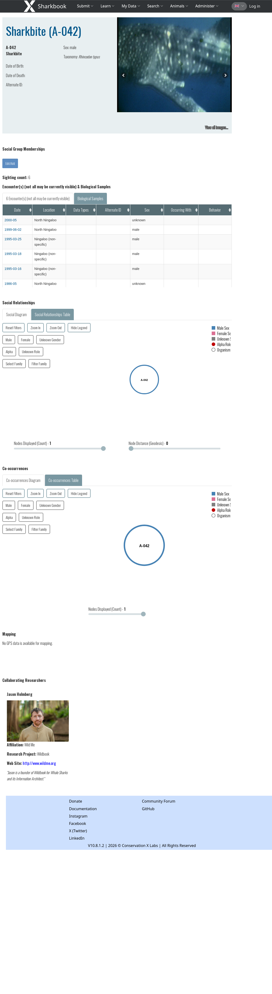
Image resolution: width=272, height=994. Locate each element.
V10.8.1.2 (96, 845)
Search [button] (155, 6)
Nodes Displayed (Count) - (32, 443)
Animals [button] (179, 6)
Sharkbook (52, 6)
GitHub (148, 808)
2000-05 (10, 220)
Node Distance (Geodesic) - (148, 443)
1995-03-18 (13, 254)
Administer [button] (207, 6)
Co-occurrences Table (63, 480)
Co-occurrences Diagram (23, 480)
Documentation (83, 808)
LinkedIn (76, 838)
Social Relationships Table (52, 314)
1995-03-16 (13, 269)
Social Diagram (16, 314)
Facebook (77, 823)
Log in (254, 6)
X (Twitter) (78, 830)
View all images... (216, 127)
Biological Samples (90, 198)
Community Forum (158, 801)
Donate (75, 801)
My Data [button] (131, 6)
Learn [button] (107, 6)
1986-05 (10, 284)
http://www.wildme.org (39, 763)
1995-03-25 (13, 239)
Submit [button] (85, 6)
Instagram (78, 816)
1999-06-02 (13, 229)
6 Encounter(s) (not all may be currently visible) (38, 198)
